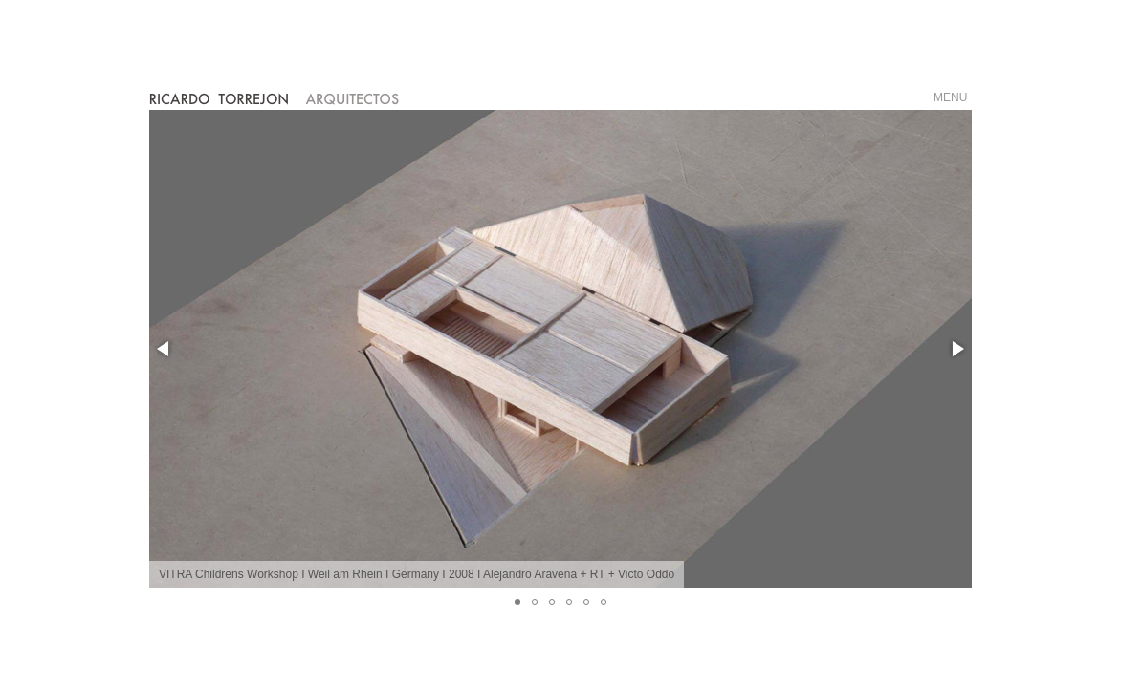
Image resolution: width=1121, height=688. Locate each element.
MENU (950, 97)
